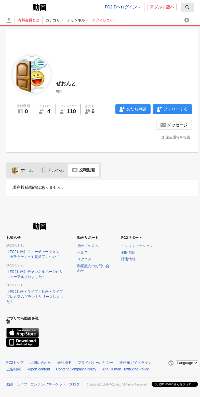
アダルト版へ (162, 7)
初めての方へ (88, 246)
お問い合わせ (40, 362)
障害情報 (128, 259)
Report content (38, 369)
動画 (10, 384)
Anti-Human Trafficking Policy (125, 369)
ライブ (22, 384)
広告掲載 (13, 369)
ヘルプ (82, 252)
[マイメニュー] (187, 20)
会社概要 (64, 362)
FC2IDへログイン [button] (122, 7)
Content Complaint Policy (76, 369)
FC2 (19, 7)
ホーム (22, 170)
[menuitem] (187, 7)
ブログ (74, 384)
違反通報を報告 (177, 137)
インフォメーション (137, 246)
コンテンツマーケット (48, 384)
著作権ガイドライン (135, 362)
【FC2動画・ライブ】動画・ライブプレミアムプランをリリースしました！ (34, 296)
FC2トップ (15, 362)
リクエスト (86, 259)
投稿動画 (83, 170)
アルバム (52, 170)
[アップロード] (8, 20)
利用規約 (128, 252)
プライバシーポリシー (95, 362)
